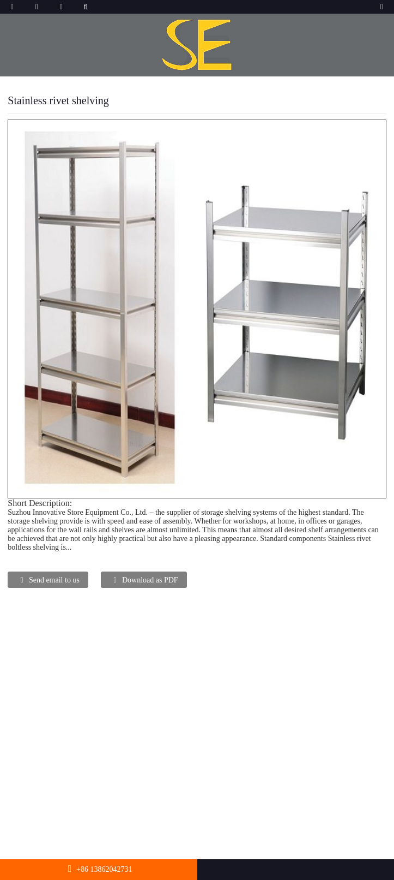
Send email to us (54, 580)
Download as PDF (150, 580)
